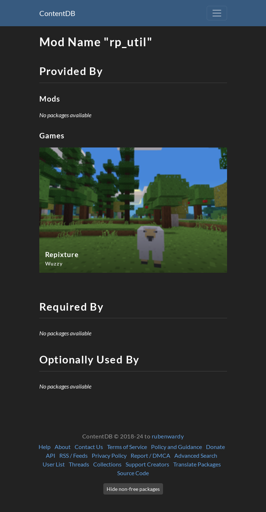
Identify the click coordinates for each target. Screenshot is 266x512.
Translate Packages (197, 464)
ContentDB (57, 13)
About (63, 446)
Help (45, 446)
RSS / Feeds (73, 455)
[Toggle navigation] (217, 13)
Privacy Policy (109, 455)
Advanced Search (195, 455)
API (50, 455)
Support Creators (147, 464)
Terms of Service (127, 446)
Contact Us (89, 446)
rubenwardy (168, 436)
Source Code (133, 472)
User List (54, 464)
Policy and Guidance (176, 446)
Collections (107, 464)
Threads (79, 464)
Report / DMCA (150, 455)
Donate (215, 446)
